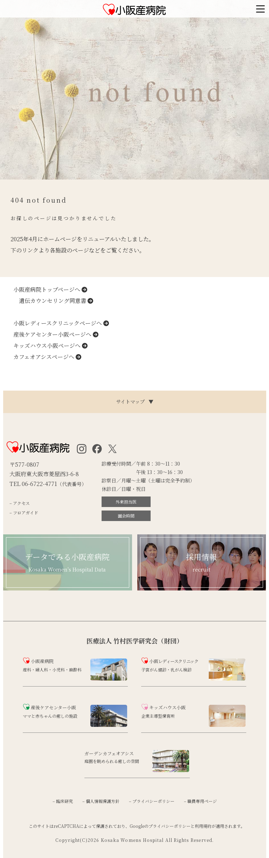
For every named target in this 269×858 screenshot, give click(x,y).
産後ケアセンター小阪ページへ (55, 334)
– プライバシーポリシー (151, 801)
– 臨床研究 (63, 801)
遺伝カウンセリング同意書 (53, 301)
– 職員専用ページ (200, 801)
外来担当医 (126, 502)
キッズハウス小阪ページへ (50, 346)
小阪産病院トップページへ (50, 289)
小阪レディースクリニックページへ (61, 323)
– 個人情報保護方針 (100, 801)
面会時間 (126, 516)
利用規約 (203, 826)
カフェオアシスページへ (47, 357)
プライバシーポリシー (170, 826)
